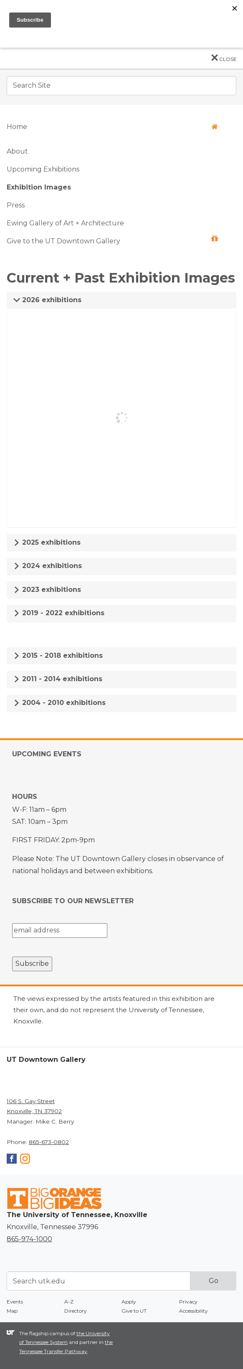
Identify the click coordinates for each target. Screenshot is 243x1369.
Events (15, 1301)
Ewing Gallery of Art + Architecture (65, 223)
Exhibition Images (39, 187)
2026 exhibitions (47, 300)
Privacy (188, 1301)
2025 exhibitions (47, 542)
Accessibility (193, 1311)
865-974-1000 (29, 1239)
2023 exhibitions (47, 590)
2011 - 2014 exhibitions (57, 679)
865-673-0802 (49, 1142)
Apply (129, 1301)
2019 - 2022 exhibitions (58, 613)
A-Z (68, 1301)
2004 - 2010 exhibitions (59, 703)
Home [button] (112, 127)
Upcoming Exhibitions (43, 169)
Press (16, 205)
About (17, 151)
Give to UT (134, 1311)
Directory (75, 1311)
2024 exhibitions (47, 566)
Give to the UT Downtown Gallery (112, 240)
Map (12, 1311)
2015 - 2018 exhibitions (58, 655)
